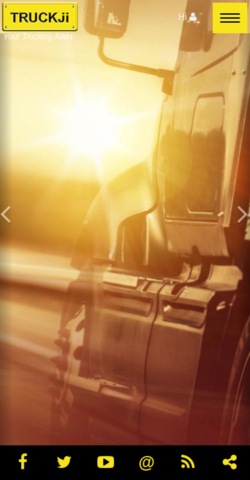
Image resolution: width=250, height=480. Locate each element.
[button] (6, 240)
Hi (187, 16)
